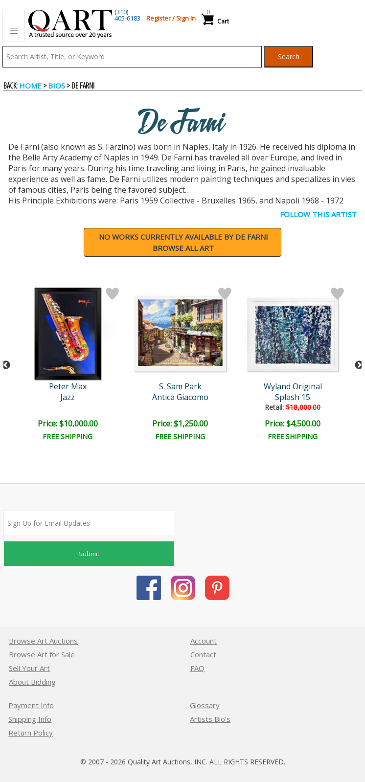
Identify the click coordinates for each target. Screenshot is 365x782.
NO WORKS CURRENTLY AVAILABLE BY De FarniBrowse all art (183, 242)
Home (30, 85)
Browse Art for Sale (42, 654)
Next (359, 365)
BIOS (56, 85)
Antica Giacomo (182, 397)
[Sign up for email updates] (89, 523)
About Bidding (32, 682)
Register (158, 18)
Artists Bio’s (210, 719)
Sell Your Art (29, 668)
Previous (6, 365)
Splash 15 (295, 397)
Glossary (205, 705)
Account (203, 641)
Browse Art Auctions (43, 641)
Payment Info (31, 705)
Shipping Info (29, 719)
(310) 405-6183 (127, 14)
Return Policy (30, 732)
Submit (89, 553)
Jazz (69, 397)
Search (288, 56)
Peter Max (69, 386)
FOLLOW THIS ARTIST (318, 214)
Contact (203, 654)
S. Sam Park (182, 386)
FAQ (197, 668)
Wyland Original (295, 386)
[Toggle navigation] (13, 25)
